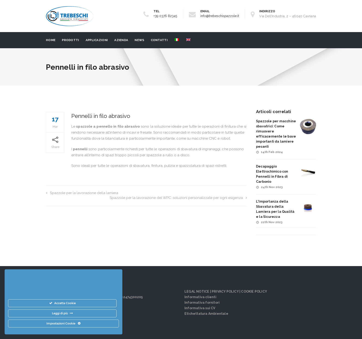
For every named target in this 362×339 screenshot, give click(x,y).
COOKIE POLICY (254, 291)
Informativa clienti (200, 297)
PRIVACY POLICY (225, 291)
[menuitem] (176, 40)
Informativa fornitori (202, 302)
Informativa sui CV (199, 308)
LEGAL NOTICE (196, 291)
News (139, 40)
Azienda (121, 40)
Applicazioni (97, 40)
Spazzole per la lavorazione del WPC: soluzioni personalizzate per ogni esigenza (178, 198)
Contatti (159, 40)
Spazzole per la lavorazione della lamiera (82, 193)
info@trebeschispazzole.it (219, 16)
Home (50, 40)
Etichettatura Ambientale (206, 313)
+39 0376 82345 (165, 16)
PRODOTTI (70, 40)
